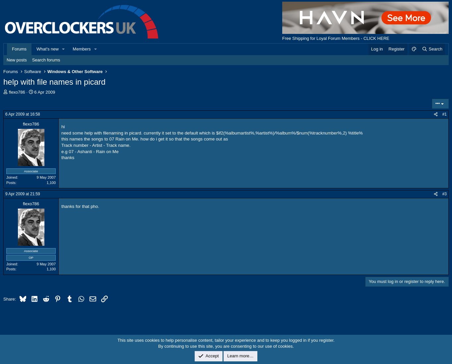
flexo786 (17, 92)
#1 (444, 114)
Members (82, 48)
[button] (63, 49)
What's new (47, 48)
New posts (17, 59)
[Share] (435, 114)
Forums (19, 48)
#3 (444, 194)
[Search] (432, 49)
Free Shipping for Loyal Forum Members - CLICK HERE (335, 38)
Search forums (46, 59)
